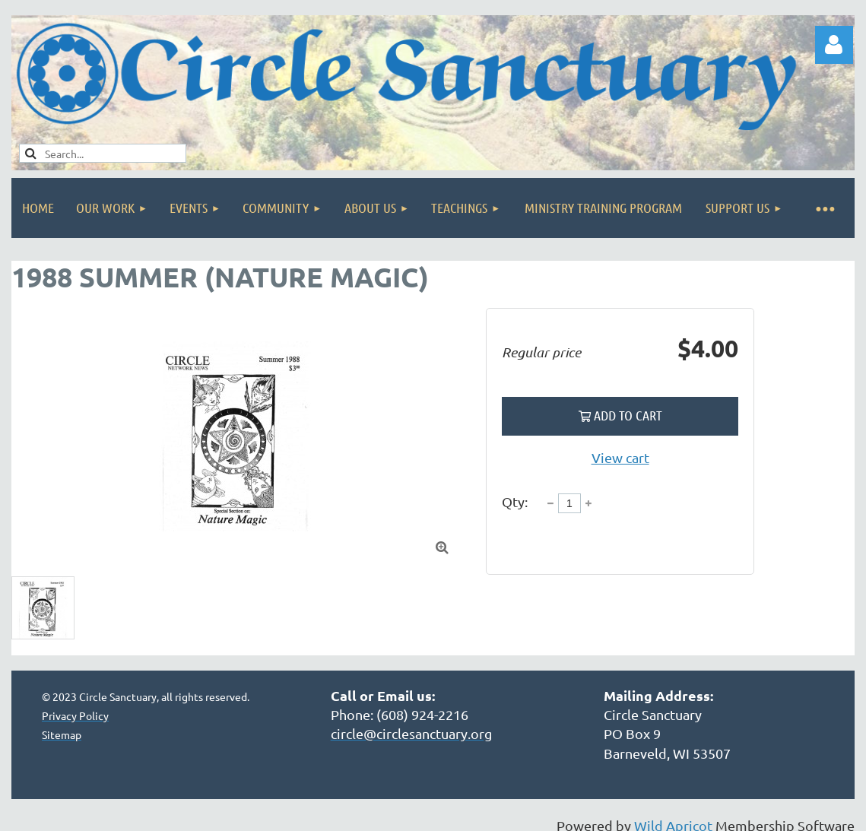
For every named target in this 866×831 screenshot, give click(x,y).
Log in (834, 45)
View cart (620, 457)
